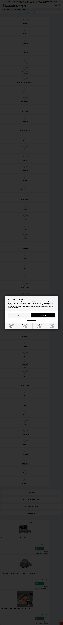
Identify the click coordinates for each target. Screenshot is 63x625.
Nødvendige (11, 326)
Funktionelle (39, 326)
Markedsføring (25, 326)
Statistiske (51, 326)
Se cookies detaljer (31, 320)
